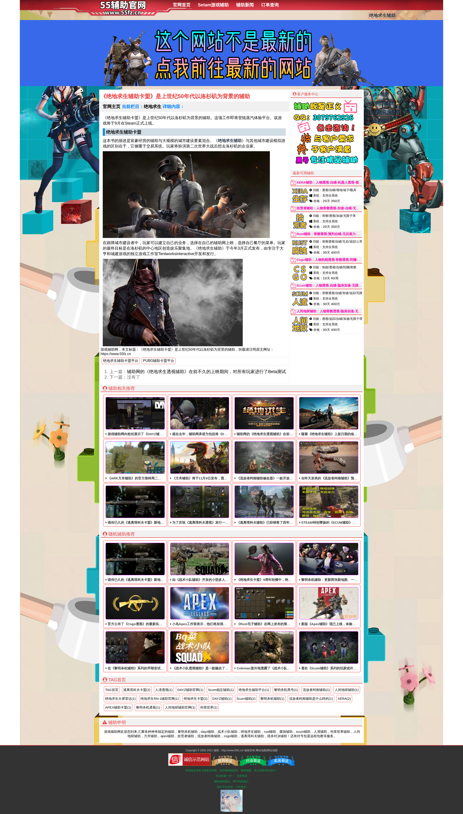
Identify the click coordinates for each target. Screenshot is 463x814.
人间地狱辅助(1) (346, 690)
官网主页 (111, 106)
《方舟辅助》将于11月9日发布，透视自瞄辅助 (205, 460)
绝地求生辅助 (382, 15)
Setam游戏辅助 (213, 4)
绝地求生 (152, 106)
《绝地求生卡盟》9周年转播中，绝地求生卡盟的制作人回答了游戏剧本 (288, 562)
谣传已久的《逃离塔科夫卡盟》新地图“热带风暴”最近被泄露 (151, 505)
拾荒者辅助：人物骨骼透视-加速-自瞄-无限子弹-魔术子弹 (338, 208)
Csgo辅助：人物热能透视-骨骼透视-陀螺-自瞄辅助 (334, 260)
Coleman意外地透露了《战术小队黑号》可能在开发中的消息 (281, 650)
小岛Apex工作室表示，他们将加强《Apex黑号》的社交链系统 (217, 606)
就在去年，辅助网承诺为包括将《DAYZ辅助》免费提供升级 (215, 416)
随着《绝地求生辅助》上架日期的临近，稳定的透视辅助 (341, 416)
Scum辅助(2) (246, 698)
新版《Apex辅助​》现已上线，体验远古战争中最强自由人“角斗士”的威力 (354, 606)
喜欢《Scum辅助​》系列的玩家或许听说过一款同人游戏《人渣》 (347, 650)
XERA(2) (344, 698)
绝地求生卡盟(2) (195, 698)
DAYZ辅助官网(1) (190, 690)
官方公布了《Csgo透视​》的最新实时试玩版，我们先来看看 (150, 606)
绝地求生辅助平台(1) (254, 690)
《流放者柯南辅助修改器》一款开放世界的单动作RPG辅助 (279, 460)
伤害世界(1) (208, 707)
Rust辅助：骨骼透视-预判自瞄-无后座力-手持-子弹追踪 (337, 234)
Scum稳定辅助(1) (221, 690)
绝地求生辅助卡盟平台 (120, 361)
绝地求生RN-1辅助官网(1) (159, 698)
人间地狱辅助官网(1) (180, 707)
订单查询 (270, 4)
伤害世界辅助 (382, 103)
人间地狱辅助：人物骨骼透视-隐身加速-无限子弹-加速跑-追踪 (342, 311)
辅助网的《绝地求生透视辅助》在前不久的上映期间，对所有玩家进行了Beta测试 (206, 371)
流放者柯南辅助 (384, 112)
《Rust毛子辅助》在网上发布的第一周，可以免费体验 (276, 606)
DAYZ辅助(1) (222, 698)
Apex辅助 (379, 94)
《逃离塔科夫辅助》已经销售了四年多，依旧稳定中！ (275, 505)
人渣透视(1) (163, 690)
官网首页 (181, 4)
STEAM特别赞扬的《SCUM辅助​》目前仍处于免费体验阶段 (344, 505)
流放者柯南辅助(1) (316, 690)
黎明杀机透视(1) (148, 707)
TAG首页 (111, 690)
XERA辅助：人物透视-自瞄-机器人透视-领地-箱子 (333, 182)
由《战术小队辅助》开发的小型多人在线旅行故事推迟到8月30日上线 (222, 562)
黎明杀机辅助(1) (272, 698)
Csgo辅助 (379, 121)
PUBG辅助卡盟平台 (158, 361)
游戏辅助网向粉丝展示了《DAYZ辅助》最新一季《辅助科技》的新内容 (159, 416)
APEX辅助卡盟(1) (118, 707)
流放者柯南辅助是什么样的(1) (311, 698)
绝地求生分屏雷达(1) (120, 698)
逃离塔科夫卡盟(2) (136, 690)
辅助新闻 (245, 4)
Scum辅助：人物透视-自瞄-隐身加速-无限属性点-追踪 (336, 285)
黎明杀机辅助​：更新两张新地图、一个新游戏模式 (336, 562)
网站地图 (261, 750)
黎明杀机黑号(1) (286, 690)
